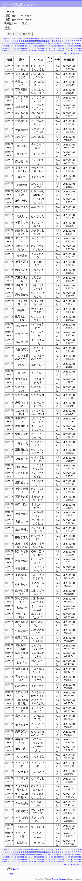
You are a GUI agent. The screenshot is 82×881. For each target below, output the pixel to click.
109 (69, 43)
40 (81, 38)
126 (37, 46)
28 (56, 38)
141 (80, 46)
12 (24, 38)
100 (43, 43)
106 (60, 43)
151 (29, 48)
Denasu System (58, 879)
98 (39, 43)
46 (13, 41)
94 (31, 43)
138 (72, 46)
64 (50, 41)
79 (81, 41)
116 (9, 46)
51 (24, 41)
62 (46, 41)
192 (66, 51)
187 (52, 51)
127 (40, 46)
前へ (5, 38)
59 (40, 41)
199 (68, 53)
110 (72, 43)
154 (37, 48)
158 (49, 48)
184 (43, 51)
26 (52, 38)
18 (36, 38)
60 (42, 41)
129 (46, 46)
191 (63, 51)
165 (69, 48)
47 (15, 41)
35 (70, 38)
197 (80, 51)
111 (75, 43)
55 (32, 41)
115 (6, 46)
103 (52, 43)
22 (44, 38)
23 (46, 38)
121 (23, 46)
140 (77, 46)
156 (43, 48)
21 (42, 38)
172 (9, 51)
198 (65, 53)
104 (55, 43)
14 (28, 38)
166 (72, 48)
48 (18, 41)
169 (80, 48)
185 (46, 51)
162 (60, 48)
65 (52, 41)
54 (30, 41)
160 (55, 48)
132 (55, 46)
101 (46, 43)
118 (15, 46)
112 (77, 43)
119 (17, 46)
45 (11, 41)
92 (27, 43)
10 (19, 38)
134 (60, 46)
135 (63, 46)
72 (66, 41)
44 (9, 41)
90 (23, 43)
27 (54, 38)
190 (60, 51)
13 (26, 38)
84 (10, 43)
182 (37, 51)
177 (23, 51)
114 (4, 46)
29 (58, 38)
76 (74, 41)
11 (22, 38)
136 (66, 46)
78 (79, 41)
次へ (80, 53)
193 (69, 51)
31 (62, 38)
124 (32, 46)
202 (76, 53)
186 (49, 51)
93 (29, 43)
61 (44, 41)
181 (35, 51)
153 (35, 48)
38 (76, 38)
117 (12, 46)
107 (63, 43)
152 (32, 48)
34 (68, 38)
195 (74, 51)
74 (70, 41)
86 (14, 43)
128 (43, 46)
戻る (11, 874)
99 (41, 43)
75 (72, 41)
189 (57, 51)
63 (48, 41)
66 (54, 41)
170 (3, 51)
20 (40, 38)
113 (80, 43)
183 (40, 51)
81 (4, 43)
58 (38, 41)
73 (68, 41)
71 (64, 41)
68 (58, 41)
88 (19, 43)
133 (57, 46)
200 (71, 53)
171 (6, 51)
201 (74, 53)
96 (35, 43)
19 (38, 38)
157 (46, 48)
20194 (16, 868)
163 (63, 48)
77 (76, 41)
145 (12, 48)
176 (20, 51)
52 (26, 41)
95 (33, 43)
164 (66, 48)
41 (3, 41)
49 (19, 41)
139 (74, 46)
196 (77, 51)
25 (50, 38)
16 (32, 38)
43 (7, 41)
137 (69, 46)
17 (34, 38)
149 (23, 48)
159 (52, 48)
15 (30, 38)
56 (34, 41)
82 (6, 43)
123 (29, 46)
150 (26, 48)
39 (79, 38)
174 (15, 51)
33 (66, 38)
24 (48, 38)
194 (72, 51)
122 (26, 46)
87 (17, 43)
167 (74, 48)
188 (55, 51)
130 (49, 46)
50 (22, 41)
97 (37, 43)
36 (72, 38)
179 (29, 51)
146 (15, 48)
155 (40, 48)
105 (58, 43)
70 (62, 41)
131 (52, 46)
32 (64, 38)
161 (57, 48)
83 (8, 43)
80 (2, 43)
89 (21, 43)
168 (77, 48)
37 (74, 38)
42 (5, 41)
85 (13, 43)
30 (60, 38)
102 (49, 43)
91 (25, 43)
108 (66, 43)
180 (32, 51)
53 (28, 41)
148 (20, 48)
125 (35, 46)
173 (12, 51)
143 (6, 48)
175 (17, 51)
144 (9, 48)
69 (60, 41)
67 (56, 41)
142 (3, 48)
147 (17, 48)
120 (20, 46)
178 (26, 51)
